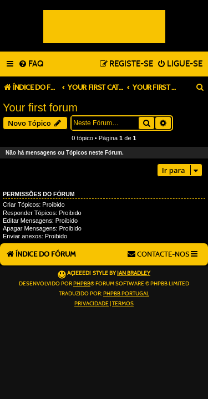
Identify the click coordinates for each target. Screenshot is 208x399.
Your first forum (40, 107)
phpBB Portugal (126, 293)
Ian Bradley (133, 273)
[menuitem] (30, 64)
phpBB (81, 284)
